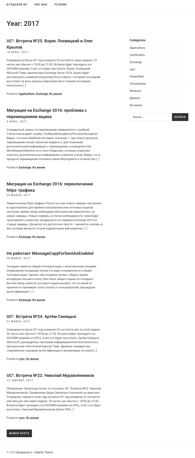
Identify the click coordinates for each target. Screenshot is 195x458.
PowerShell (137, 76)
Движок (135, 98)
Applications (27, 93)
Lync (22, 359)
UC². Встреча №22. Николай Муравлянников (50, 375)
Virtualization (138, 83)
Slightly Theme (44, 452)
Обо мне (41, 4)
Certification (137, 55)
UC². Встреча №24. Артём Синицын (41, 316)
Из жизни (55, 93)
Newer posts (19, 433)
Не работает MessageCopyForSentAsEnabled (50, 253)
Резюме (60, 4)
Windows (135, 91)
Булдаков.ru (17, 4)
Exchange (42, 93)
